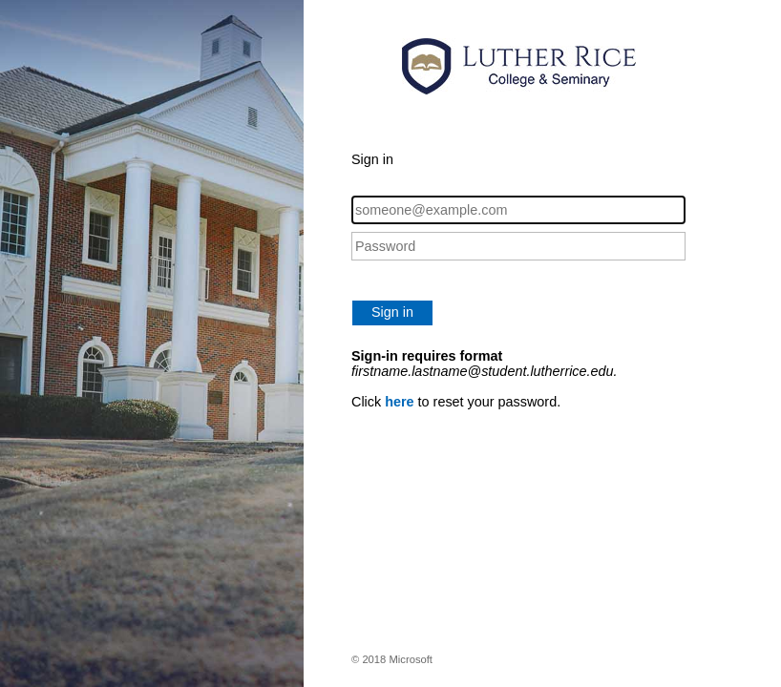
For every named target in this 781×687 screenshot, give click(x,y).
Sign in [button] (392, 312)
